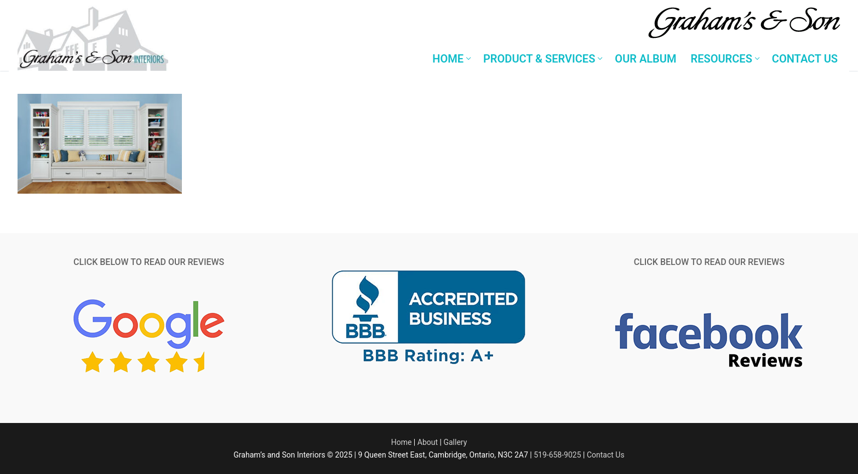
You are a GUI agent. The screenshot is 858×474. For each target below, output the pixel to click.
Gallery (455, 442)
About (427, 442)
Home (401, 442)
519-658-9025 (557, 454)
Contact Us (606, 454)
